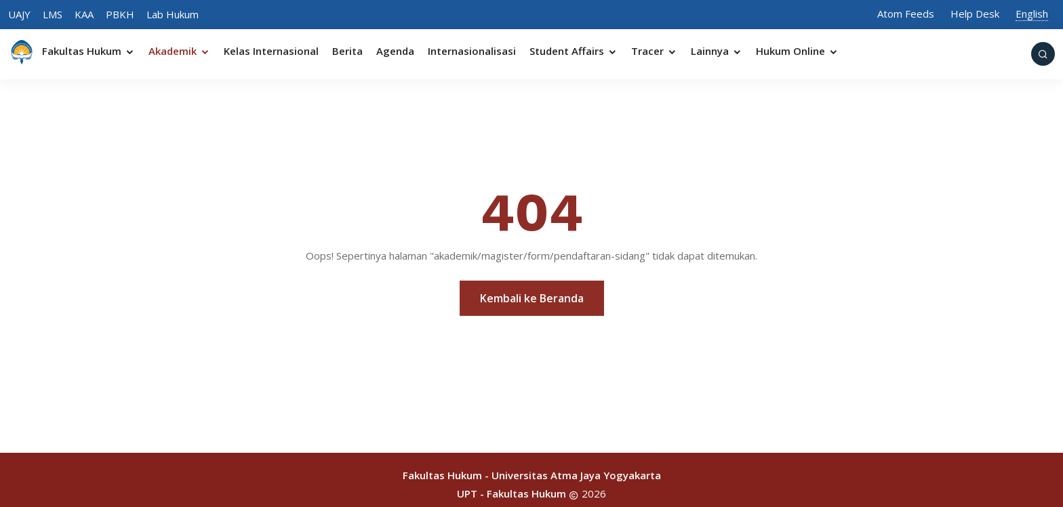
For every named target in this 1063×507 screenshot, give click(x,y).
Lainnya (716, 51)
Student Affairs (573, 51)
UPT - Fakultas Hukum (511, 493)
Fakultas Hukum (88, 51)
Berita (347, 51)
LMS (52, 14)
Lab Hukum (172, 14)
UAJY (19, 14)
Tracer (654, 51)
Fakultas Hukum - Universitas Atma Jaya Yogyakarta (532, 475)
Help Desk (974, 13)
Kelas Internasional (271, 51)
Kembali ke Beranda (532, 298)
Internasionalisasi (472, 51)
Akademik (179, 51)
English (1032, 13)
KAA (84, 14)
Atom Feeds (905, 13)
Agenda (395, 51)
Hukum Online (797, 51)
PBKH (120, 14)
